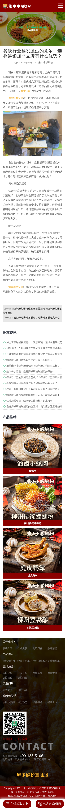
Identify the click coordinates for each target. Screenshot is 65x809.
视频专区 (52, 702)
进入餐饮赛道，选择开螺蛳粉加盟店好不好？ (30, 371)
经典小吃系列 (25, 661)
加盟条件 (37, 673)
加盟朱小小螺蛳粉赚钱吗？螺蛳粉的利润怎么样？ (33, 365)
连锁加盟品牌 (15, 98)
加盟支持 (52, 673)
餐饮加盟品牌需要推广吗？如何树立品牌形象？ (31, 383)
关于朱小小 (9, 641)
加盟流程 (7, 677)
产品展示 (8, 654)
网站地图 (52, 796)
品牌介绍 (7, 648)
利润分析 (22, 673)
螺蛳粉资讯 (9, 695)
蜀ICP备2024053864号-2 (20, 796)
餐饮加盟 (26, 91)
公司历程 (37, 648)
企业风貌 (22, 648)
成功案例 (7, 690)
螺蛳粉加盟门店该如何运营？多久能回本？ (29, 360)
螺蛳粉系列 (9, 661)
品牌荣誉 (52, 648)
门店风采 (22, 690)
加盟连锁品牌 (15, 287)
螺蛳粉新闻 (9, 702)
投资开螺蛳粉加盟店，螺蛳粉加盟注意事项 (37, 317)
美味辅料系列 (54, 661)
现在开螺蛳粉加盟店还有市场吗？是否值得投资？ (33, 389)
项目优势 (7, 673)
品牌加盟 (8, 666)
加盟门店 (8, 683)
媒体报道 (37, 702)
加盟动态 (22, 702)
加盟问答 (22, 677)
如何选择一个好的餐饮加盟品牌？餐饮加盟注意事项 (34, 348)
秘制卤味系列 (40, 661)
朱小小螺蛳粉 (30, 788)
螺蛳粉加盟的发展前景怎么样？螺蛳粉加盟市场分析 (34, 377)
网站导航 (40, 796)
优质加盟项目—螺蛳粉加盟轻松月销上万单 (29, 400)
